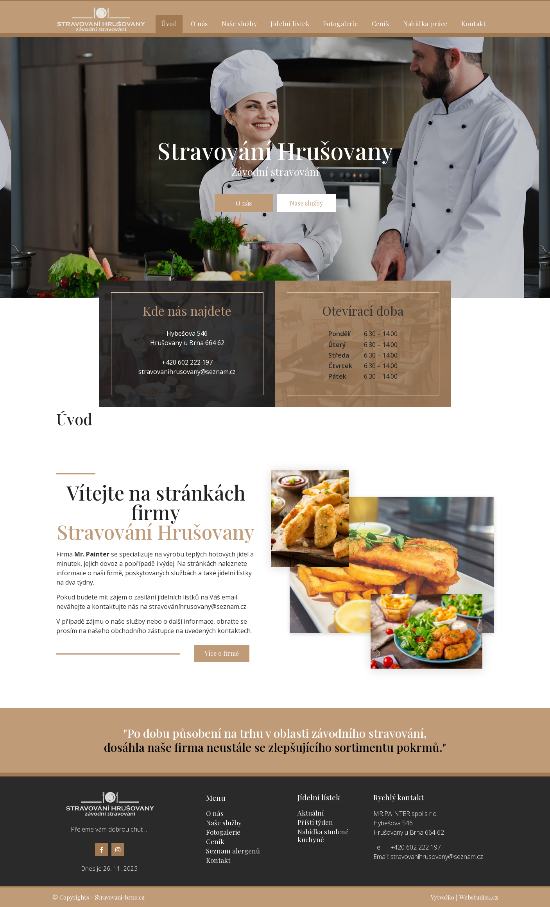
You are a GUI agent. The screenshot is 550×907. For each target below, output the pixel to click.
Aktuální (310, 813)
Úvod (169, 24)
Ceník (381, 24)
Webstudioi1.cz (478, 897)
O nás (199, 24)
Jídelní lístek (290, 24)
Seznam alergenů (233, 851)
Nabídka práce (425, 24)
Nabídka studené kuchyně (323, 835)
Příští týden (315, 822)
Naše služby (239, 24)
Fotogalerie (340, 24)
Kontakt (473, 24)
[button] (244, 203)
